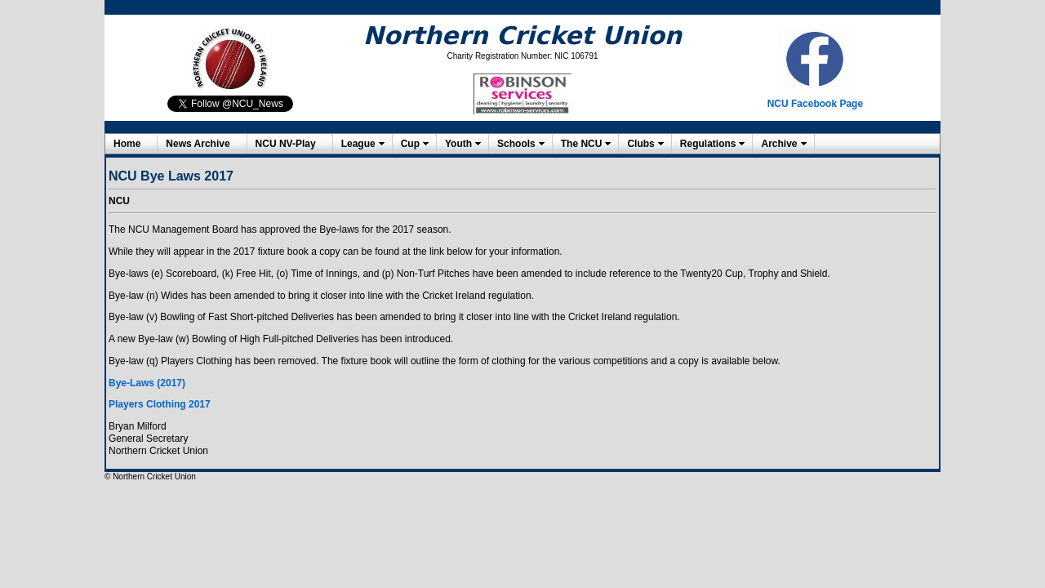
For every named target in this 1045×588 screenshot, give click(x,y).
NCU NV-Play (286, 143)
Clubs (640, 143)
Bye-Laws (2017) (147, 383)
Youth (458, 143)
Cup (410, 143)
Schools (516, 143)
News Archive (197, 143)
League (358, 143)
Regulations (708, 143)
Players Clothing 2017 (160, 404)
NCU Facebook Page (815, 103)
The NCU (582, 143)
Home (126, 143)
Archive (779, 143)
